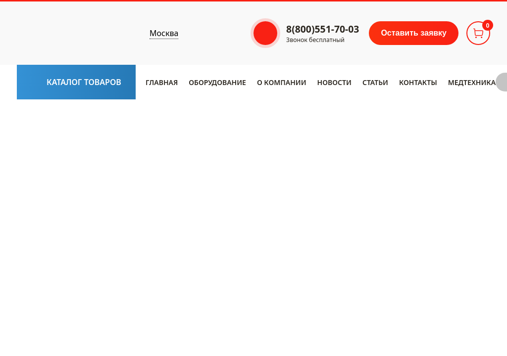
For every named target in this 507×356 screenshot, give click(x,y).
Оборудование (217, 82)
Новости (334, 82)
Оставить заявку (414, 33)
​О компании (281, 82)
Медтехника (472, 82)
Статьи (375, 82)
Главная (162, 82)
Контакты (418, 82)
